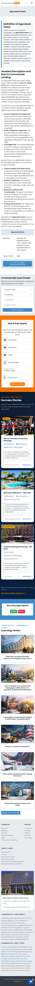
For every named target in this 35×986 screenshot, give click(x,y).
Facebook (28, 828)
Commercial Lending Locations (12, 861)
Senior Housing (6, 963)
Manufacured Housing (24, 961)
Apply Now (17, 384)
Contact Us (7, 901)
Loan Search (17, 310)
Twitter (27, 833)
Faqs (3, 838)
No (21, 611)
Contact (4, 833)
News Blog (28, 838)
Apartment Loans (7, 859)
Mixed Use (16, 959)
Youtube (27, 835)
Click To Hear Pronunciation (17, 263)
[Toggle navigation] (32, 3)
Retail (25, 954)
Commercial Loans (8, 857)
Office (20, 954)
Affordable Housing (8, 961)
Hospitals (11, 956)
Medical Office (21, 956)
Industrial (4, 956)
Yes (13, 611)
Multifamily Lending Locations (11, 864)
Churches (23, 959)
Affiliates (4, 831)
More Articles (10, 812)
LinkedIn (27, 831)
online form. (26, 907)
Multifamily (13, 954)
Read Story (27, 465)
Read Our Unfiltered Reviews (13, 593)
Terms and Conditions (9, 840)
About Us (4, 828)
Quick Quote (5, 852)
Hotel (10, 959)
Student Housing (21, 963)
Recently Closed (7, 835)
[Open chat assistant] (31, 981)
